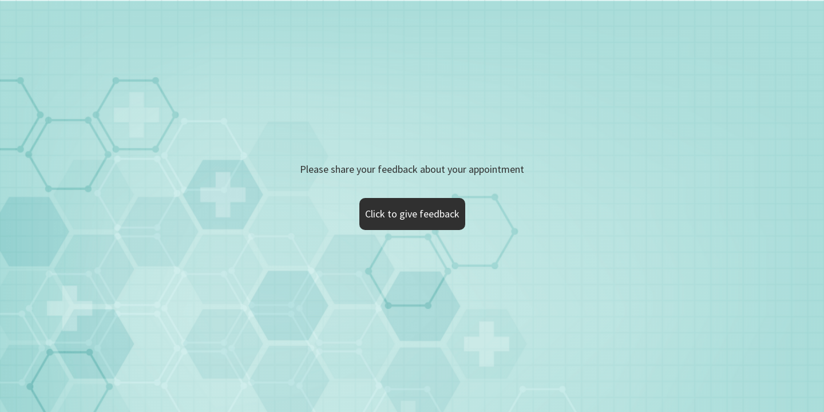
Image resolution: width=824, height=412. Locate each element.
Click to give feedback (412, 213)
